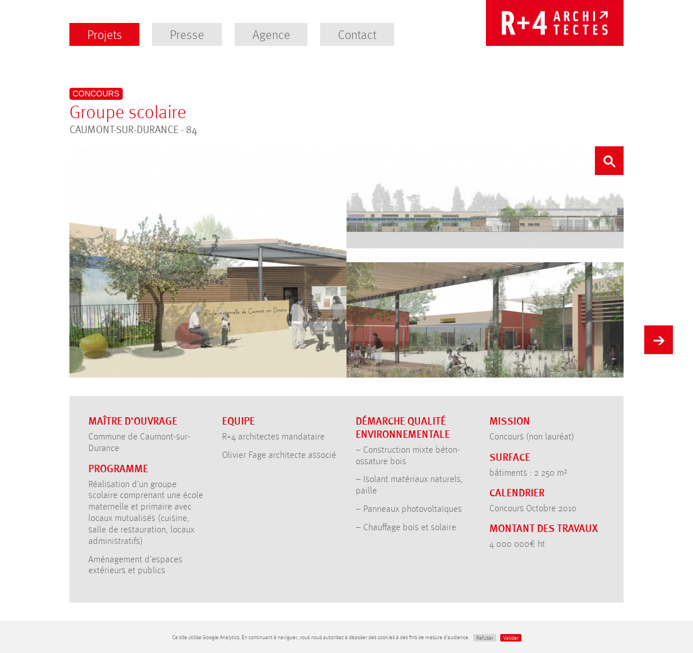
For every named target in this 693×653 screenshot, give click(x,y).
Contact (357, 34)
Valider (511, 637)
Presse (187, 34)
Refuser (484, 637)
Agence (271, 34)
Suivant (658, 338)
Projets (104, 34)
